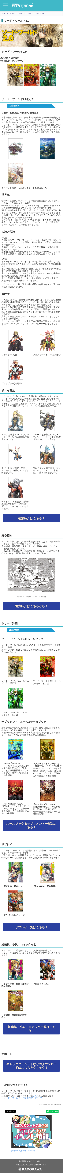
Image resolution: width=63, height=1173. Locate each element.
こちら (36, 1095)
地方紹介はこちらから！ (31, 606)
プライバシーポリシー (35, 1161)
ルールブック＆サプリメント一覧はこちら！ (31, 825)
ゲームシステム (16, 13)
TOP (3, 13)
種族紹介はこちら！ (31, 518)
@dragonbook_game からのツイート (23, 1151)
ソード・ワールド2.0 (35, 13)
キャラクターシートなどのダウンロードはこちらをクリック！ (31, 1065)
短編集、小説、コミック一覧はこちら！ (31, 1028)
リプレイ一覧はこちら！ (31, 927)
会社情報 (22, 1161)
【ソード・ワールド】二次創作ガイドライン (22, 1098)
